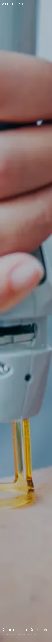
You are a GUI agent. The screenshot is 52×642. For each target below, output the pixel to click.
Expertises (21, 635)
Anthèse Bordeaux (9, 635)
